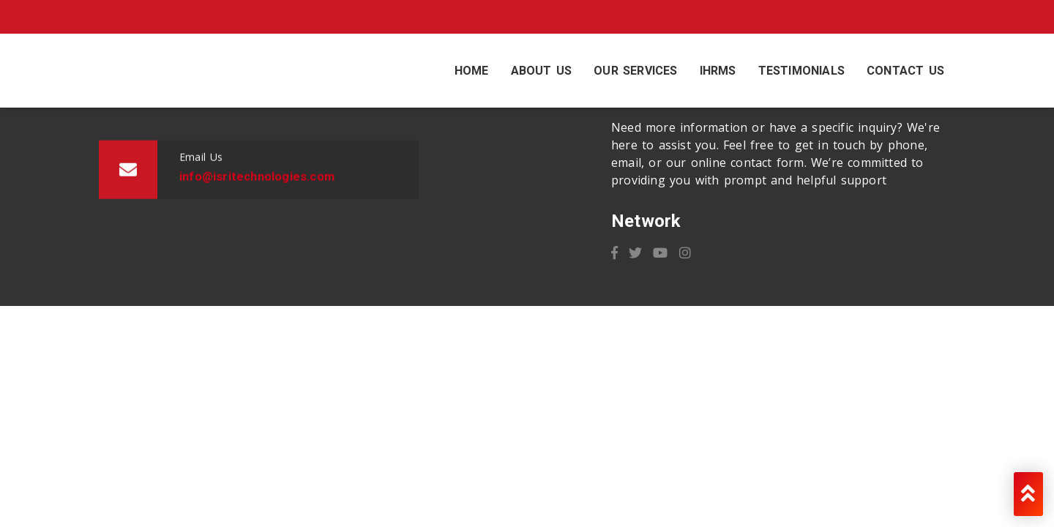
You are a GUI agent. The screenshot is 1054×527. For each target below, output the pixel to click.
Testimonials (801, 71)
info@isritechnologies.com (88, 17)
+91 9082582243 (254, 17)
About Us (541, 71)
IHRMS (718, 71)
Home (472, 71)
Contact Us (905, 71)
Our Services (635, 71)
